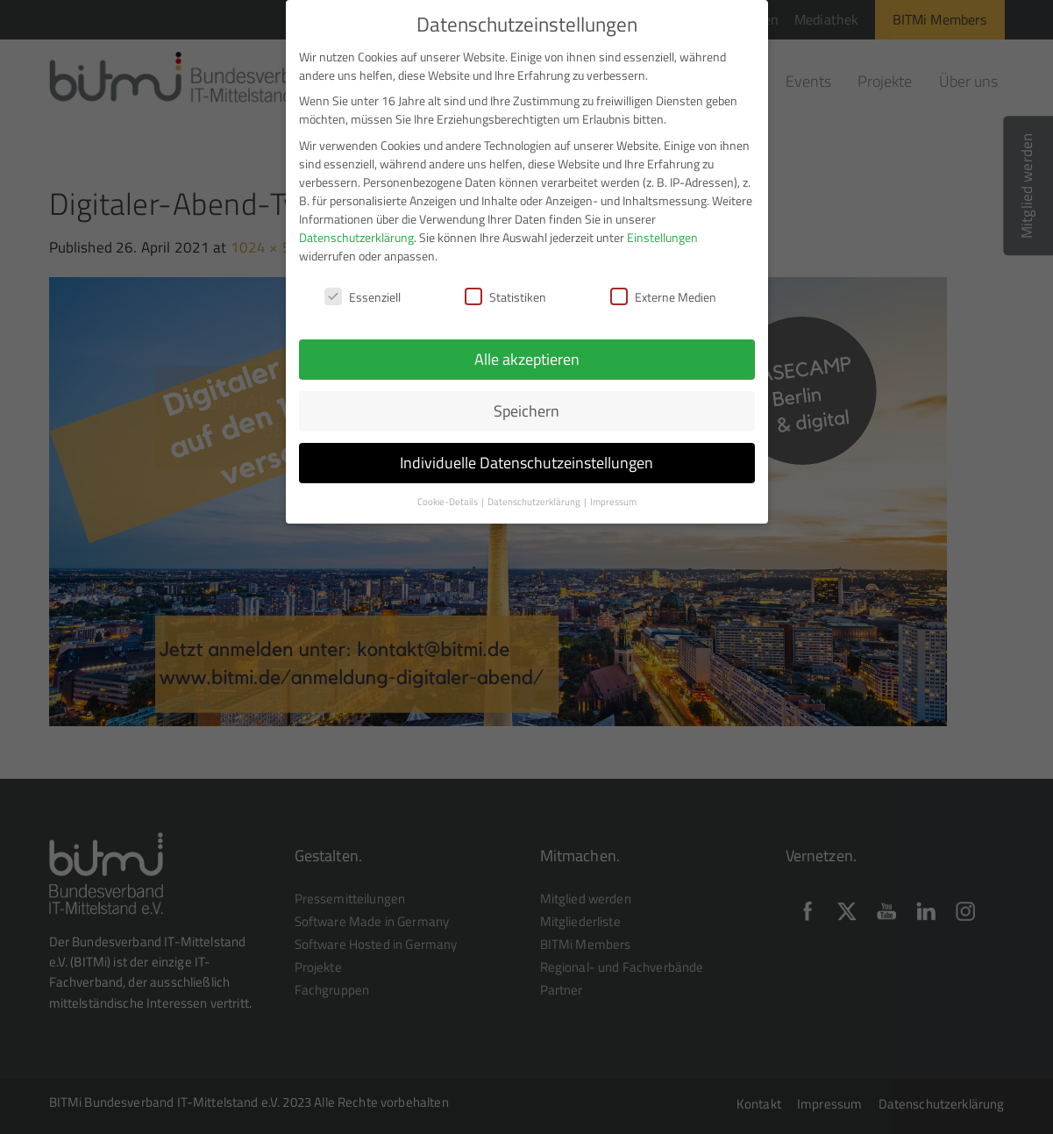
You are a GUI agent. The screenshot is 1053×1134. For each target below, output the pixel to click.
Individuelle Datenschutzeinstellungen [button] (526, 462)
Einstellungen (662, 237)
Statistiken (505, 297)
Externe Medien (663, 297)
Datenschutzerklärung (356, 237)
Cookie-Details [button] (448, 502)
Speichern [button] (526, 411)
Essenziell (362, 297)
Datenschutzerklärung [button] (534, 502)
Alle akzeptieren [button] (527, 359)
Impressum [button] (613, 502)
